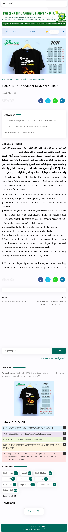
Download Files (34, 511)
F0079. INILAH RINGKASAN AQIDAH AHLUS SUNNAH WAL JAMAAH (51, 303)
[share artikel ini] (40, 100)
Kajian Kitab (10, 490)
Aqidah (26, 473)
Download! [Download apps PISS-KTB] (54, 32)
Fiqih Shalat (10, 473)
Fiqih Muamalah (47, 484)
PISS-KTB (7, 368)
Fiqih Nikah (25, 479)
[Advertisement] (34, 329)
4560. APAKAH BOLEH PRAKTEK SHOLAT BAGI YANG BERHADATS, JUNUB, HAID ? (32, 447)
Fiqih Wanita (27, 484)
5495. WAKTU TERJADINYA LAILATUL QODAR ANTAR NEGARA (30, 120)
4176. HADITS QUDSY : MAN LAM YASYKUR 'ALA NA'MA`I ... (29, 428)
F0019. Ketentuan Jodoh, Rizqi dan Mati (19, 132)
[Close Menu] (63, 32)
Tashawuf (9, 479)
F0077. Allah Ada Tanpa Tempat (14, 301)
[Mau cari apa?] (27, 351)
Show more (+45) (9, 496)
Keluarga (42, 479)
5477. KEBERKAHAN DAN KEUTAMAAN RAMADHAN (25, 126)
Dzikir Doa (9, 484)
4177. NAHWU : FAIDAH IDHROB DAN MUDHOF (24, 440)
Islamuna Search (39, 529)
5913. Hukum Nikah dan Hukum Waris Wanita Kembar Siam (27, 434)
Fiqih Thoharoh (43, 473)
